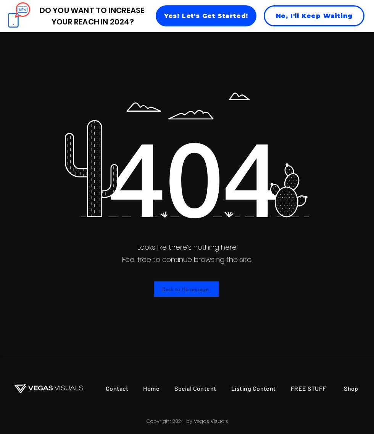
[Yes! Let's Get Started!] (206, 15)
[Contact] (117, 388)
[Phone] (13, 20)
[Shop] (351, 388)
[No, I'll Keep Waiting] (314, 15)
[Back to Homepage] (186, 289)
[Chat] (22, 10)
